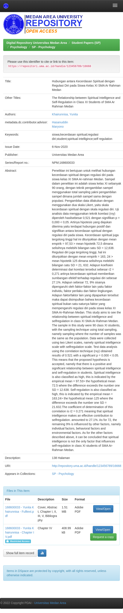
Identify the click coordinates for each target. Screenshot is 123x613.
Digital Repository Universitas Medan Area (36, 42)
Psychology (18, 47)
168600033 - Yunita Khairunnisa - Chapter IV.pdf (19, 532)
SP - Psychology (43, 47)
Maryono (58, 126)
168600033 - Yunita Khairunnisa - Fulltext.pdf (19, 512)
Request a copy (103, 537)
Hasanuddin (60, 122)
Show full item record (20, 553)
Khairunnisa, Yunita (65, 114)
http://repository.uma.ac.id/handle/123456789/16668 (86, 466)
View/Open (103, 509)
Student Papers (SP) (86, 42)
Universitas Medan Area (50, 603)
